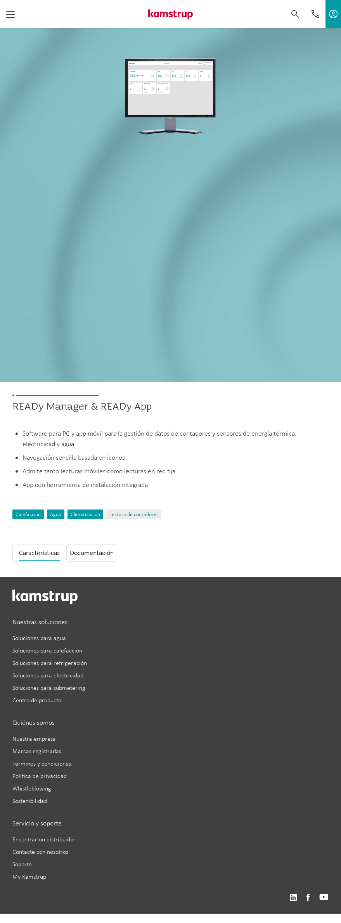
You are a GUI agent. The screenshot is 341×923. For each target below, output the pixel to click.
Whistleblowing (31, 788)
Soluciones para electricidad (47, 675)
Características (39, 552)
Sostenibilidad (29, 800)
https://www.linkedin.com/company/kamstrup (293, 897)
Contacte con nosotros (40, 851)
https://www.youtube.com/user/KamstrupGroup (324, 897)
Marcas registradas (36, 751)
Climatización (85, 514)
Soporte (22, 864)
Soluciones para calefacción (47, 650)
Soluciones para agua (39, 638)
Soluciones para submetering (48, 687)
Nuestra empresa (34, 738)
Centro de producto (36, 700)
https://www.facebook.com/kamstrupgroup (308, 897)
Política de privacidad (39, 776)
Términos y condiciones (41, 763)
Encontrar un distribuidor (44, 839)
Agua (55, 514)
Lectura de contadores (133, 514)
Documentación (92, 552)
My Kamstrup (29, 876)
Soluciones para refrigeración (49, 663)
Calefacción (28, 514)
